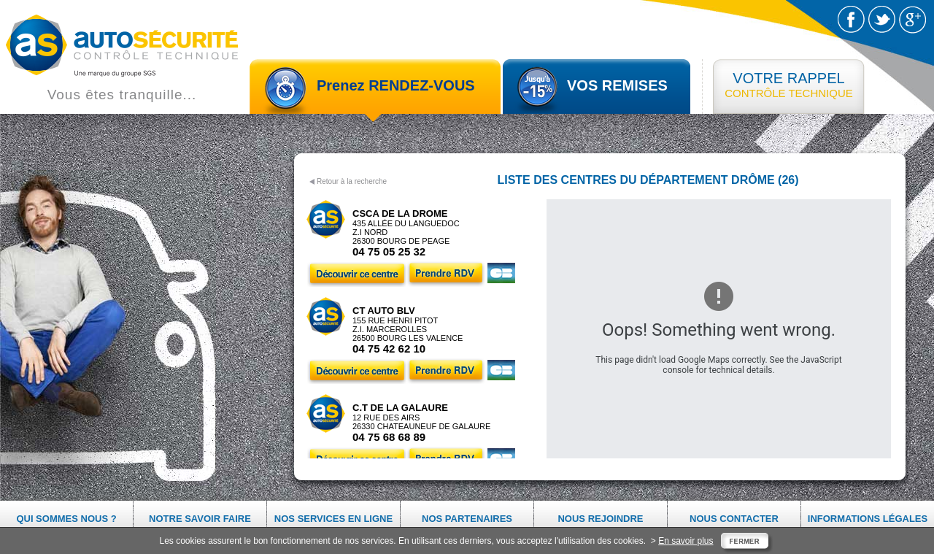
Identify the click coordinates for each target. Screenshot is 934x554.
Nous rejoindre (600, 518)
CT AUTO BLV (383, 310)
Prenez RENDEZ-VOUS (396, 85)
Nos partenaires (467, 518)
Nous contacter (734, 518)
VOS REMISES (617, 85)
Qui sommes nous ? (66, 518)
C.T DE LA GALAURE (400, 407)
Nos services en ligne (333, 518)
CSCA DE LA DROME (399, 213)
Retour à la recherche (352, 181)
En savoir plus (685, 541)
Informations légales (867, 518)
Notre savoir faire (200, 518)
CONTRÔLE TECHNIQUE (789, 84)
